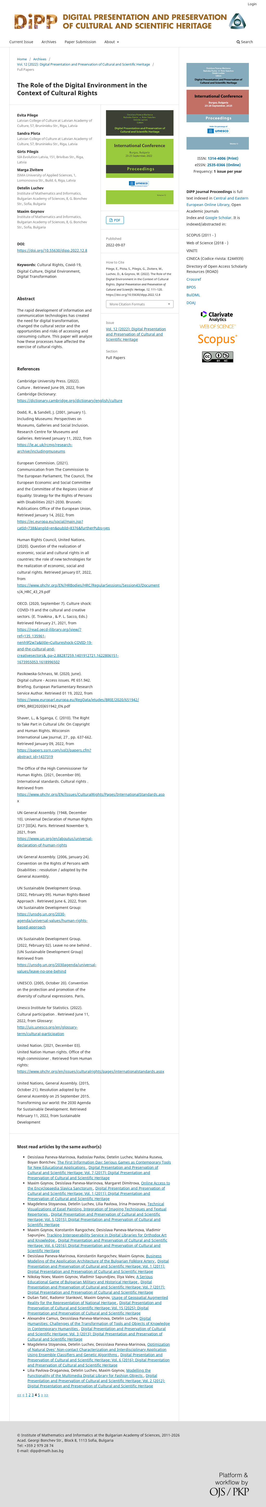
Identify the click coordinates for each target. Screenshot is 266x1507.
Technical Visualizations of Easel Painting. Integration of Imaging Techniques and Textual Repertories (97, 1209)
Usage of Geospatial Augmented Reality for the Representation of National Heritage (98, 1300)
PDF (116, 220)
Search (245, 41)
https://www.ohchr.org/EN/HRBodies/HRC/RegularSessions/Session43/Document (88, 585)
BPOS (191, 287)
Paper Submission (80, 41)
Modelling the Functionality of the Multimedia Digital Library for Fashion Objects (89, 1373)
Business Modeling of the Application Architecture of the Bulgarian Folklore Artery (95, 1258)
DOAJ (191, 302)
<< (19, 1394)
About (110, 41)
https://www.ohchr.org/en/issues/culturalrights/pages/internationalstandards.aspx (90, 1071)
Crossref (194, 279)
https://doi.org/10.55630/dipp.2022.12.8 (52, 250)
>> (46, 1394)
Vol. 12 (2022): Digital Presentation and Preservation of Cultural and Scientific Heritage (83, 64)
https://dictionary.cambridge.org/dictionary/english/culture (69, 400)
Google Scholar (218, 217)
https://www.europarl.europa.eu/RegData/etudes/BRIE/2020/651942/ (78, 699)
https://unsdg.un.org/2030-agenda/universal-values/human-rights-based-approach (52, 920)
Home (22, 59)
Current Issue (21, 41)
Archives (49, 41)
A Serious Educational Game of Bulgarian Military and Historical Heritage (90, 1279)
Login (252, 4)
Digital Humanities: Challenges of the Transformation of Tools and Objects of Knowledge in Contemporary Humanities (99, 1323)
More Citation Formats (127, 304)
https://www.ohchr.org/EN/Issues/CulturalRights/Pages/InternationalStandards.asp (91, 794)
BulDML (193, 294)
